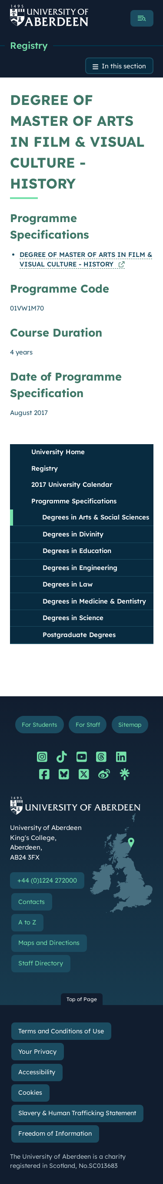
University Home (58, 452)
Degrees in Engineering (80, 567)
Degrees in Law (68, 584)
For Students (39, 724)
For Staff (88, 724)
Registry (29, 45)
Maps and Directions (49, 943)
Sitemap (129, 724)
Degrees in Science (73, 618)
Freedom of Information (55, 1133)
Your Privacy (37, 1052)
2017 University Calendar (71, 484)
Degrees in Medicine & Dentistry (94, 601)
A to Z (27, 922)
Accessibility (36, 1072)
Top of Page (82, 999)
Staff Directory (40, 963)
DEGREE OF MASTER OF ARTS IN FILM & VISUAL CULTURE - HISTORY (86, 259)
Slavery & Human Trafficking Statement (77, 1113)
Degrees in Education (77, 550)
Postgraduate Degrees (79, 635)
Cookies (30, 1092)
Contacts (31, 902)
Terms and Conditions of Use (61, 1031)
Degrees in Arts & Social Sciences (95, 517)
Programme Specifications (73, 501)
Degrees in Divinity (73, 534)
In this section (124, 66)
